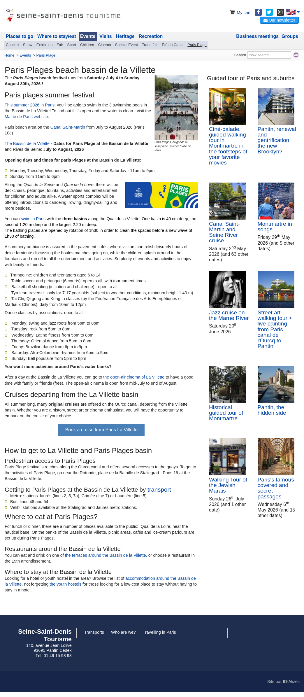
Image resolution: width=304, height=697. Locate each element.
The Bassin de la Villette (27, 143)
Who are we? (123, 632)
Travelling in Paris (159, 632)
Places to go (19, 36)
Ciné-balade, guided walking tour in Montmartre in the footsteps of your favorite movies (228, 146)
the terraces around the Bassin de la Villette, (106, 555)
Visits (105, 36)
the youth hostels (65, 584)
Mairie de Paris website (26, 116)
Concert (12, 45)
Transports (94, 632)
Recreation (151, 36)
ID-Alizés (291, 681)
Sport (71, 45)
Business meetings (257, 36)
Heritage (125, 36)
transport (159, 489)
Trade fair (150, 45)
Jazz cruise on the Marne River (229, 315)
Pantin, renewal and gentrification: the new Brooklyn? (277, 140)
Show (27, 45)
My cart (239, 12)
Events (87, 36)
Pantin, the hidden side (272, 410)
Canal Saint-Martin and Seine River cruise (224, 232)
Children (87, 45)
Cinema (104, 45)
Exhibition (44, 45)
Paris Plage (196, 45)
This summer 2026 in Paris (30, 105)
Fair (60, 45)
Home (9, 55)
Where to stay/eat (56, 36)
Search (240, 55)
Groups (290, 36)
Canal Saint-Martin (67, 127)
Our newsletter (279, 20)
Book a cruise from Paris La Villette (101, 429)
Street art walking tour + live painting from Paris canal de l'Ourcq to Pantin (275, 329)
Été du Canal (172, 45)
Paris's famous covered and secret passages (276, 488)
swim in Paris (33, 218)
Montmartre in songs (275, 226)
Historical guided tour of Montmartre (226, 412)
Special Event (126, 45)
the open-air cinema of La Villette (133, 377)
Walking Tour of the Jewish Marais (228, 485)
